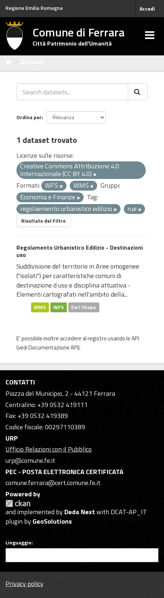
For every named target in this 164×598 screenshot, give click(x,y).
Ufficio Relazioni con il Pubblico (48, 449)
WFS (58, 307)
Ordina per (29, 117)
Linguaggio (18, 542)
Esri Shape (83, 307)
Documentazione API (53, 347)
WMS (40, 307)
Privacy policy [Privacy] (24, 584)
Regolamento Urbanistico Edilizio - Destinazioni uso (79, 251)
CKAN (17, 503)
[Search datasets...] (72, 91)
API (135, 338)
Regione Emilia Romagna (34, 8)
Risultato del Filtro (43, 220)
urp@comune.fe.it (30, 460)
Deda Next (79, 512)
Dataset (33, 62)
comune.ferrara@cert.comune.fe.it (52, 483)
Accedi (147, 8)
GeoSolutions (52, 521)
